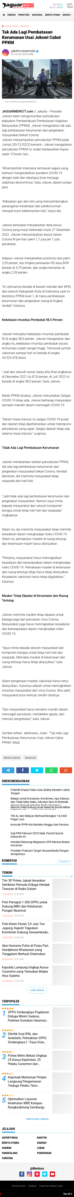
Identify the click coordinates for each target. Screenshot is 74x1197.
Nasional (37, 15)
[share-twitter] (37, 770)
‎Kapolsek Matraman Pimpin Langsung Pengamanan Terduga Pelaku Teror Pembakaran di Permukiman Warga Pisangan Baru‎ (27, 1081)
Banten (42, 1137)
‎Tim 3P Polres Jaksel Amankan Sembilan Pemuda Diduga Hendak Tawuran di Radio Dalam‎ (26, 885)
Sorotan (7, 1158)
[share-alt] (8, 770)
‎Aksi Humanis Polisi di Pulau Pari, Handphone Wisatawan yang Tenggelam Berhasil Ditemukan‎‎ (25, 950)
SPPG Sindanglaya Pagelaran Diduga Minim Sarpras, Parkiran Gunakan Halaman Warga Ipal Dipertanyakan (28, 1016)
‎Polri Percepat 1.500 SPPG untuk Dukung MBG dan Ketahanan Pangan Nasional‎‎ (24, 906)
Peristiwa (23, 15)
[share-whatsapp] (51, 770)
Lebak (41, 1147)
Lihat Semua (37, 990)
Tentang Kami (18, 1186)
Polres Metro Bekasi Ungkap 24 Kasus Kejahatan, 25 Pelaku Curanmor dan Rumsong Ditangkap (27, 1060)
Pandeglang (9, 1153)
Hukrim (6, 1147)
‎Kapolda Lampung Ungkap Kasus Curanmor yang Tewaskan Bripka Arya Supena (25, 971)
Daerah (11, 15)
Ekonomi (67, 15)
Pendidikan (44, 1153)
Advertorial (10, 1137)
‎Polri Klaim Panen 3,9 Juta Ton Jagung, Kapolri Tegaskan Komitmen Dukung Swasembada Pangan (25, 928)
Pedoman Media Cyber (51, 1186)
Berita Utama (52, 15)
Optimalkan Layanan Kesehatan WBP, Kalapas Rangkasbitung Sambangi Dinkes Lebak (26, 1103)
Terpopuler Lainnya (37, 1119)
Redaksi (32, 1186)
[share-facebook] (22, 770)
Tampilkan (64, 861)
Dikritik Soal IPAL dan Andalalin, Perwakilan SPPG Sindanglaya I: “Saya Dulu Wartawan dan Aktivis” (27, 1038)
